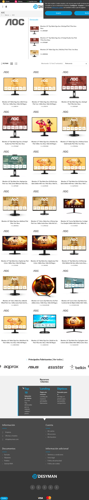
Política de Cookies (57, 7)
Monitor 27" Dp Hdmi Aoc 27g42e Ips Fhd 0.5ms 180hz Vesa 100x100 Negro (14, 262)
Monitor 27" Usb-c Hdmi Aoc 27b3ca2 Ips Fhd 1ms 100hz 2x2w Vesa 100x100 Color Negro (44, 223)
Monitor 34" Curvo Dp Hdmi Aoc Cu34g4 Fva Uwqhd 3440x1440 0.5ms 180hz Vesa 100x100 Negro (74, 223)
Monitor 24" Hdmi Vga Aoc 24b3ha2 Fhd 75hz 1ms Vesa (59, 50)
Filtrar (4, 63)
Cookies (4, 498)
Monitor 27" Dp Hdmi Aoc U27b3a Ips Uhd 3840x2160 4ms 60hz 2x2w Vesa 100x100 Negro (74, 262)
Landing (45, 388)
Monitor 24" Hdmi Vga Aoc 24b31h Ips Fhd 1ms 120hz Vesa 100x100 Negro (14, 103)
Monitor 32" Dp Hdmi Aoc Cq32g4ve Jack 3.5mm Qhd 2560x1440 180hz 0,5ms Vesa (74, 341)
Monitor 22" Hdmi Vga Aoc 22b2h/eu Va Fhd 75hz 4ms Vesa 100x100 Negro (44, 341)
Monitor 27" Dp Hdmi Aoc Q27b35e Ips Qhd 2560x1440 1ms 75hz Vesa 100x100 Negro (44, 183)
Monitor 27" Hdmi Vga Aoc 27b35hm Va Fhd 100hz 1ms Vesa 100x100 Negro (44, 143)
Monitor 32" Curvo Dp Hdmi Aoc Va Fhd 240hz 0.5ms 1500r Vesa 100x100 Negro (44, 302)
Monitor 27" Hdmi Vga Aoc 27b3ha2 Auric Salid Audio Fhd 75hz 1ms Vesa (74, 143)
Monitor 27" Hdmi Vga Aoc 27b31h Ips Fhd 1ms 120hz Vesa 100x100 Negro (44, 103)
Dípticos (62, 388)
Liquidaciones (32, 1)
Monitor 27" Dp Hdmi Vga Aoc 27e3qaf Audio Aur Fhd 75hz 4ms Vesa (58, 39)
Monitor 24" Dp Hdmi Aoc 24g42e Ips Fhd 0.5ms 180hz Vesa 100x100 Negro (44, 262)
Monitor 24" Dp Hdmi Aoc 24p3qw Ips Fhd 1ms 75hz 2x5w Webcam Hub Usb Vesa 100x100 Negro (14, 183)
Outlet (7, 1)
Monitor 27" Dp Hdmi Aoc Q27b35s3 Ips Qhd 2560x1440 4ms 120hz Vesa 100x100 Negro (74, 183)
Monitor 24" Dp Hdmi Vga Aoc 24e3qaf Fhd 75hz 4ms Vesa (58, 27)
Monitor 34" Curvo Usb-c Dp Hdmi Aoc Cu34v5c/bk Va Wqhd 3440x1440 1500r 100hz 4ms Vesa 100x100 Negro (74, 302)
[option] (11, 367)
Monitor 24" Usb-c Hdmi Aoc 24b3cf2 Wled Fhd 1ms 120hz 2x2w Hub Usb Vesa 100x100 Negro (14, 302)
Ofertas (20, 1)
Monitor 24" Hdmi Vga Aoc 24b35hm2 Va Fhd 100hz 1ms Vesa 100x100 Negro (14, 341)
